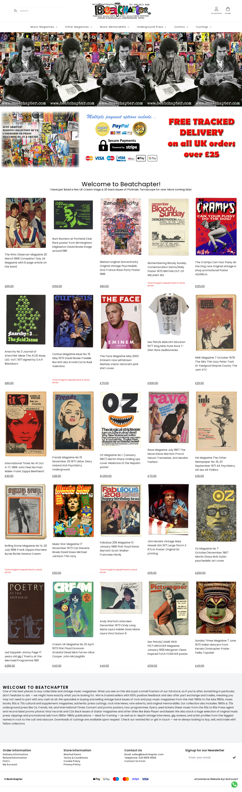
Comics (181, 27)
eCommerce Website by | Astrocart (216, 779)
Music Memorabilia (114, 27)
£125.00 (200, 286)
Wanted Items (72, 754)
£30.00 (9, 476)
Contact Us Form (134, 761)
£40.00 (56, 666)
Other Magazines (78, 27)
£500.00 (153, 383)
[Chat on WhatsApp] (234, 784)
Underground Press (151, 27)
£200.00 (200, 573)
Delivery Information (15, 754)
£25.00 (199, 383)
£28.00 (56, 476)
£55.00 (152, 573)
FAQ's (6, 761)
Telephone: (140, 757)
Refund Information (15, 757)
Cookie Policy (72, 761)
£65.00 (9, 286)
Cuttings (203, 27)
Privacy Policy (72, 764)
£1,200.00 (106, 476)
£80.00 (104, 286)
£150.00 (57, 286)
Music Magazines (44, 27)
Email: (144, 754)
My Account (10, 764)
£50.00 (56, 573)
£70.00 (104, 383)
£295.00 (10, 666)
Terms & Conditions (76, 757)
